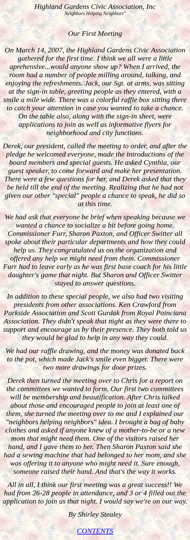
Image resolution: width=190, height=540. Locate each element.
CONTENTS (95, 531)
